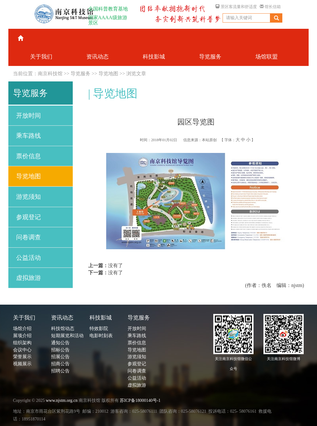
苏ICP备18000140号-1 (140, 400)
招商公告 (60, 363)
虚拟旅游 (28, 277)
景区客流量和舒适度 (236, 6)
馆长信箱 (270, 6)
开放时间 (28, 115)
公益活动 (28, 257)
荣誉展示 (22, 356)
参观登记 (28, 217)
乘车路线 (28, 135)
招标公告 (60, 349)
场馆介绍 (22, 328)
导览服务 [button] (210, 57)
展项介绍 (22, 335)
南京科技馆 (50, 73)
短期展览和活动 (67, 335)
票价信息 (28, 156)
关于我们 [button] (41, 57)
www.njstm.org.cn (62, 400)
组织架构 (22, 342)
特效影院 (98, 328)
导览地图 (108, 73)
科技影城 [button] (154, 57)
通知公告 (60, 342)
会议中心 (22, 349)
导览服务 (80, 73)
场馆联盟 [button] (266, 57)
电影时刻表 (101, 335)
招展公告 (60, 356)
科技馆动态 (62, 328)
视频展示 (22, 363)
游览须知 (28, 196)
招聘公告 (60, 370)
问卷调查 (28, 237)
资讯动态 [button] (97, 57)
